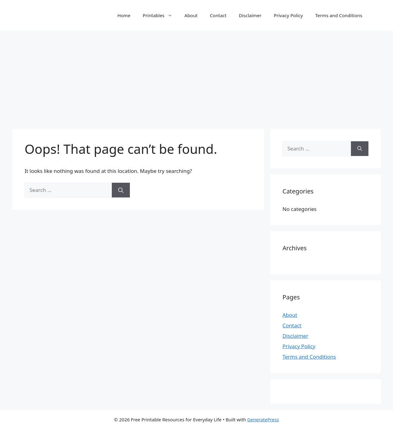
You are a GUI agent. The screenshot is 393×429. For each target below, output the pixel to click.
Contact (218, 15)
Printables (160, 15)
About (191, 15)
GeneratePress (263, 419)
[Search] (121, 190)
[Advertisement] (196, 77)
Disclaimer (250, 15)
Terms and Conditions (338, 15)
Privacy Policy (288, 15)
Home (123, 15)
